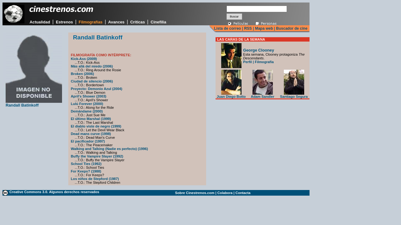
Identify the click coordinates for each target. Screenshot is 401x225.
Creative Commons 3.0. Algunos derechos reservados (54, 192)
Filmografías (90, 22)
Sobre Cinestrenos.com (195, 193)
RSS (248, 28)
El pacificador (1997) (88, 141)
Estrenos (64, 22)
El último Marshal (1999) (91, 119)
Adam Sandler (262, 95)
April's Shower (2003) (88, 96)
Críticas (137, 22)
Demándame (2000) (87, 111)
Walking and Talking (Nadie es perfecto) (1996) (109, 149)
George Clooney (258, 50)
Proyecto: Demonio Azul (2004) (96, 89)
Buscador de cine (291, 28)
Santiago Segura (294, 95)
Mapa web (264, 28)
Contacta (243, 193)
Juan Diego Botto (231, 95)
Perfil (247, 62)
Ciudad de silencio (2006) (92, 81)
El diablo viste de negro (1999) (96, 126)
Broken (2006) (82, 74)
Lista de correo (227, 28)
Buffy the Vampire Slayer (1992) (97, 156)
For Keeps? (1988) (86, 171)
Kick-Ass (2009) (84, 59)
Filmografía (264, 62)
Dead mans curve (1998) (91, 134)
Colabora (225, 193)
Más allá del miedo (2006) (92, 66)
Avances (116, 22)
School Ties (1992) (86, 164)
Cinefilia (158, 22)
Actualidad (40, 22)
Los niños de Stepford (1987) (95, 179)
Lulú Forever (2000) (87, 104)
